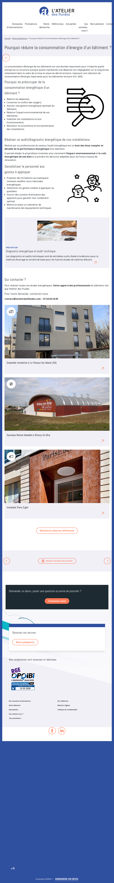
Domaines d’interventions (15, 25)
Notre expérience (19, 38)
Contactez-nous (57, 601)
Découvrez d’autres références (57, 530)
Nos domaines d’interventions (20, 701)
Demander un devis (66, 878)
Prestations (31, 23)
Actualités (71, 23)
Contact (110, 23)
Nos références (63, 701)
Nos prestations (15, 718)
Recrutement (97, 23)
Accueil (7, 38)
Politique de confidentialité (67, 710)
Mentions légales (64, 705)
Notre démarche (44, 25)
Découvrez (88, 262)
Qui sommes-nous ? (83, 27)
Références (58, 23)
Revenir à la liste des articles (57, 561)
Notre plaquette (25, 642)
